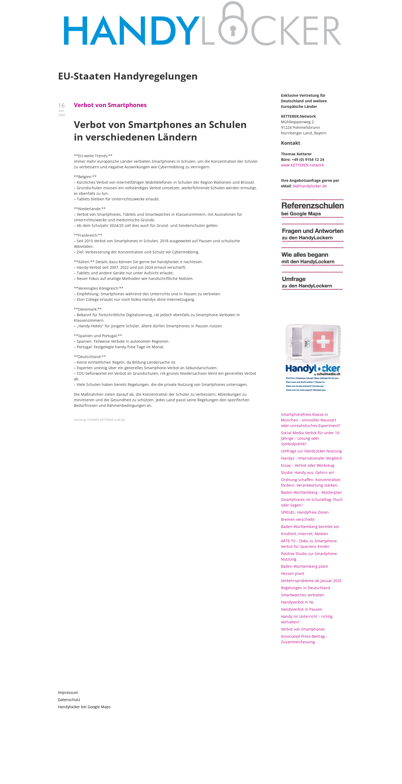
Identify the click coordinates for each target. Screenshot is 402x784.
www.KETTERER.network (302, 165)
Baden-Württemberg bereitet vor (310, 526)
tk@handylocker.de (310, 185)
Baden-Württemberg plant (304, 566)
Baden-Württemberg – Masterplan (311, 492)
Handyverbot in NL (297, 602)
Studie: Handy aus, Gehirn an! (307, 472)
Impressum (68, 692)
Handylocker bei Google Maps (84, 706)
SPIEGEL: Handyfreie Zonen (305, 512)
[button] (390, 7)
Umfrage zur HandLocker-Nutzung (311, 450)
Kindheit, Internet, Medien (304, 533)
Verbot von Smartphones (110, 105)
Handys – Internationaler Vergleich (311, 458)
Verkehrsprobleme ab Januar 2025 (311, 580)
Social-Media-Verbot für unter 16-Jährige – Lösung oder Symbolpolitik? (311, 438)
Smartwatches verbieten (302, 594)
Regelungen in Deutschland (305, 587)
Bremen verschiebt (298, 519)
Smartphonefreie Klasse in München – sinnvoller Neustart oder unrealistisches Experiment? (310, 420)
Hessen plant (292, 573)
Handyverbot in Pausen (301, 609)
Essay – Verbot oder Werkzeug (307, 465)
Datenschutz (69, 699)
